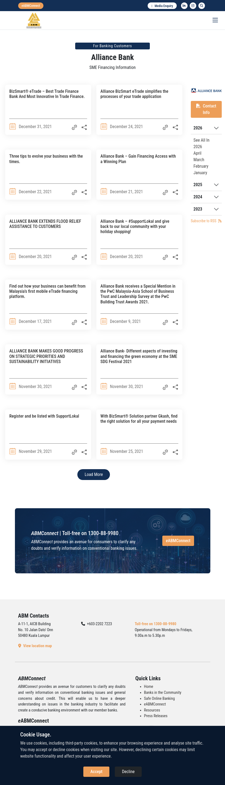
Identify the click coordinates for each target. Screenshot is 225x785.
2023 (198, 209)
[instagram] (193, 5)
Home (148, 686)
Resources (152, 710)
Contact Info (206, 109)
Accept (96, 771)
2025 (198, 184)
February (201, 166)
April (197, 153)
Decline (128, 771)
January (200, 172)
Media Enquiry (162, 6)
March (199, 159)
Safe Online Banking (159, 698)
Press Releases (156, 716)
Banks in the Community (162, 692)
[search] (201, 5)
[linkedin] (184, 5)
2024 (198, 196)
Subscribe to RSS (206, 221)
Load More (94, 474)
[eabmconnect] (31, 5)
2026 (198, 128)
